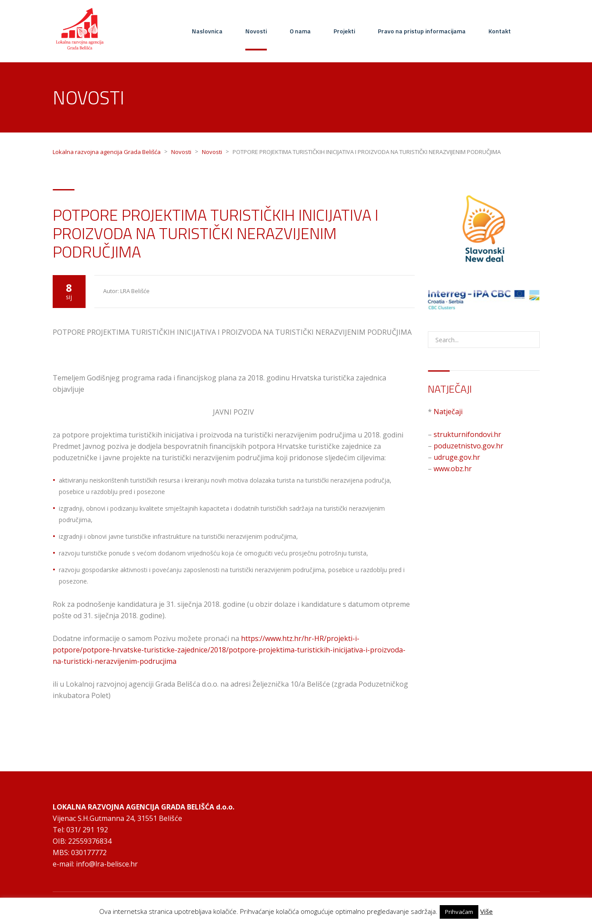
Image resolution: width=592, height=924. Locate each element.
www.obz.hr (453, 468)
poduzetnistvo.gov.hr (468, 446)
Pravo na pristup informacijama (422, 31)
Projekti (344, 31)
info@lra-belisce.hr (107, 864)
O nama (300, 31)
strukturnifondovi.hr (467, 434)
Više (486, 911)
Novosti (256, 31)
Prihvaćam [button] (459, 912)
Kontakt (499, 31)
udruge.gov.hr (457, 457)
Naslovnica (207, 31)
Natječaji (448, 411)
